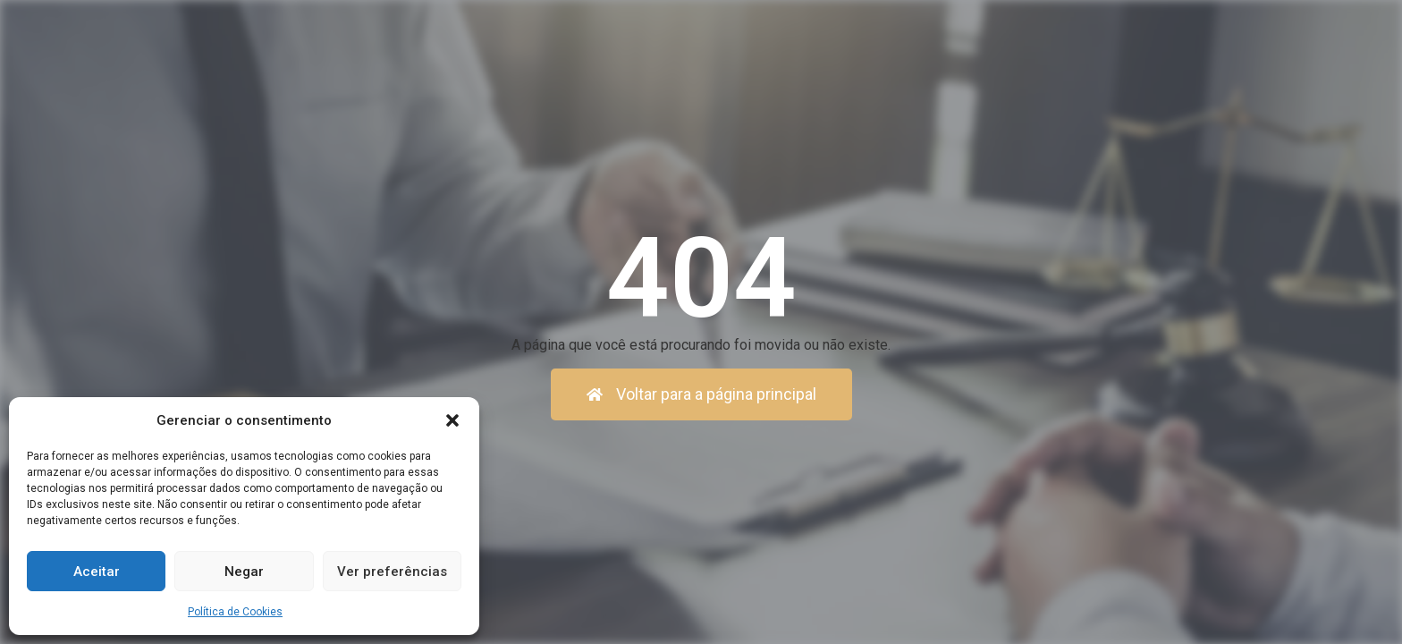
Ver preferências (392, 572)
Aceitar (96, 572)
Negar (244, 572)
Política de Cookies (235, 612)
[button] (452, 420)
